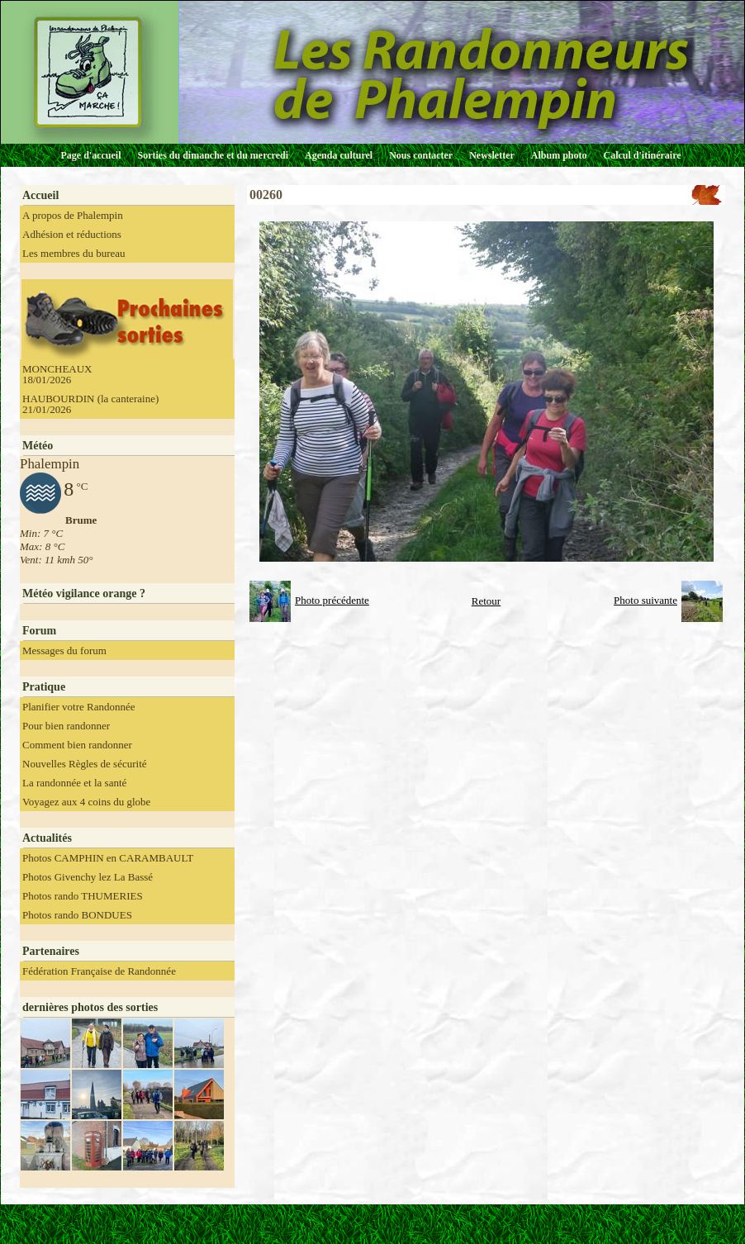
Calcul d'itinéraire (642, 155)
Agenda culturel (338, 155)
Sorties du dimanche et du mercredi (212, 155)
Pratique (43, 687)
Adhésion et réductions (71, 234)
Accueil (40, 195)
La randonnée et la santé (74, 782)
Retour (486, 601)
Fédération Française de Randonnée (99, 971)
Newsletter (492, 155)
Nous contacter (421, 155)
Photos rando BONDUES (77, 915)
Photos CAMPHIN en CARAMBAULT (107, 858)
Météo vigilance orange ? (83, 593)
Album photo (559, 155)
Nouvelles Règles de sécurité (84, 763)
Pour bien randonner (66, 725)
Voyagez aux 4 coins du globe (86, 801)
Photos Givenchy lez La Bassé (87, 877)
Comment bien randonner (77, 744)
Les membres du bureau (74, 253)
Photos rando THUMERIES (82, 896)
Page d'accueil (91, 155)
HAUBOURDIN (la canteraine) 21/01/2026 (90, 403)
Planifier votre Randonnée (78, 706)
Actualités (47, 838)
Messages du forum (64, 650)
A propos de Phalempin (72, 215)
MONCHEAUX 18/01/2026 (57, 374)
